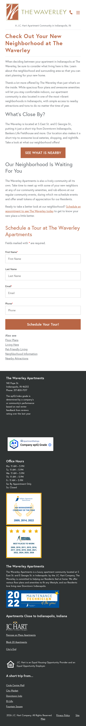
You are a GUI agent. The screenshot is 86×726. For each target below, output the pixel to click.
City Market (12, 690)
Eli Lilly (9, 701)
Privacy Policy (63, 715)
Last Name (11, 269)
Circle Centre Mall (15, 685)
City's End (11, 649)
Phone (8, 303)
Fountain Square (14, 706)
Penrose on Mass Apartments (21, 635)
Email (8, 286)
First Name (11, 252)
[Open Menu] (78, 13)
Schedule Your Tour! (43, 324)
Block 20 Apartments (16, 642)
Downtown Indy (14, 695)
